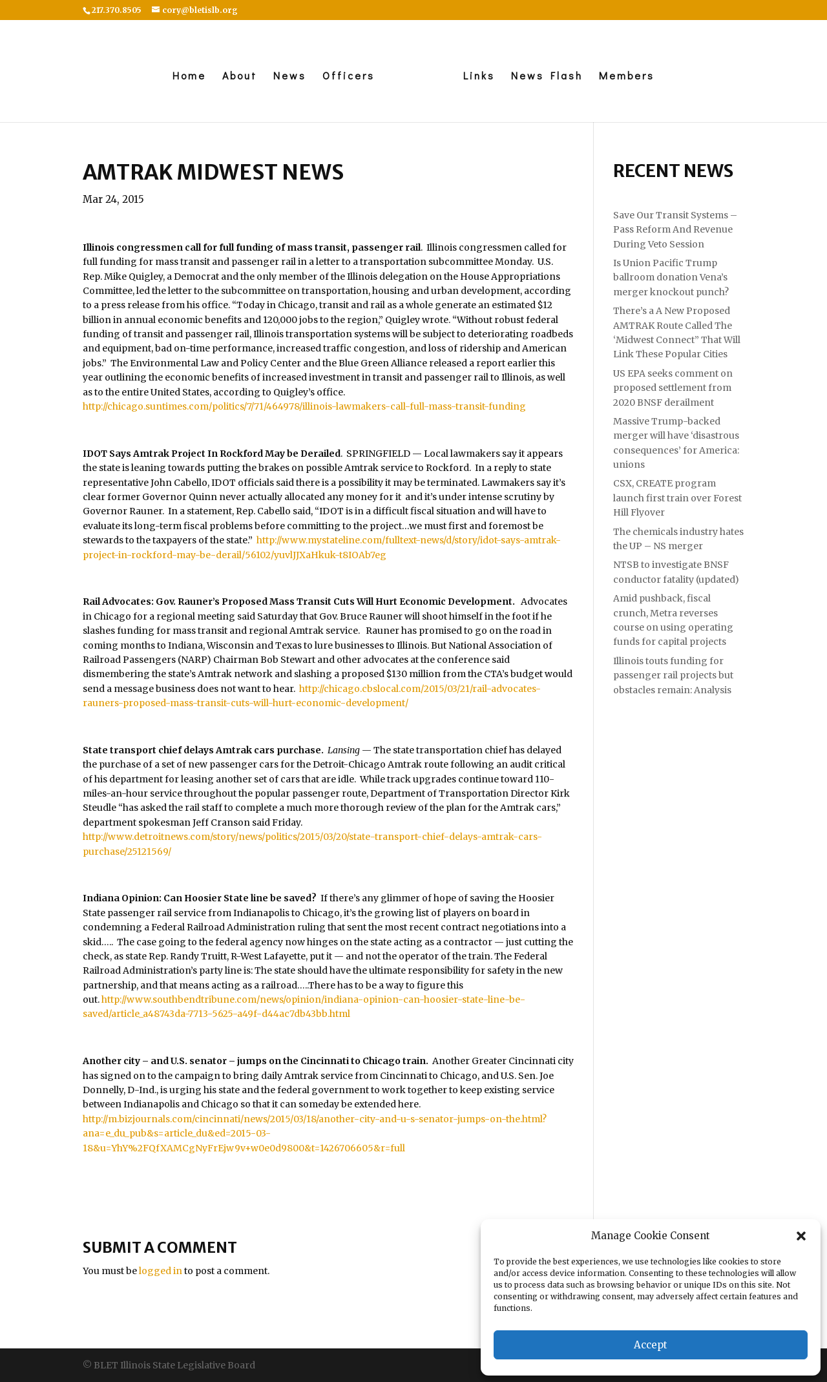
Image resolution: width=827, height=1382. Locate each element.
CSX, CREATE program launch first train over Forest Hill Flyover (677, 497)
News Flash (550, 76)
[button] (801, 1236)
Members (630, 76)
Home (186, 76)
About (236, 76)
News (286, 76)
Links (482, 76)
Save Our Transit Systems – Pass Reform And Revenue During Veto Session (675, 229)
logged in (160, 1271)
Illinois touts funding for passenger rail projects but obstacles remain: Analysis (673, 675)
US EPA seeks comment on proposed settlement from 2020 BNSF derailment (673, 388)
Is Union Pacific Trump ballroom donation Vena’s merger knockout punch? (671, 277)
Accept (650, 1345)
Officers (345, 76)
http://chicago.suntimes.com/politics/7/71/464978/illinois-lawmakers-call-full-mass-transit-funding (304, 406)
